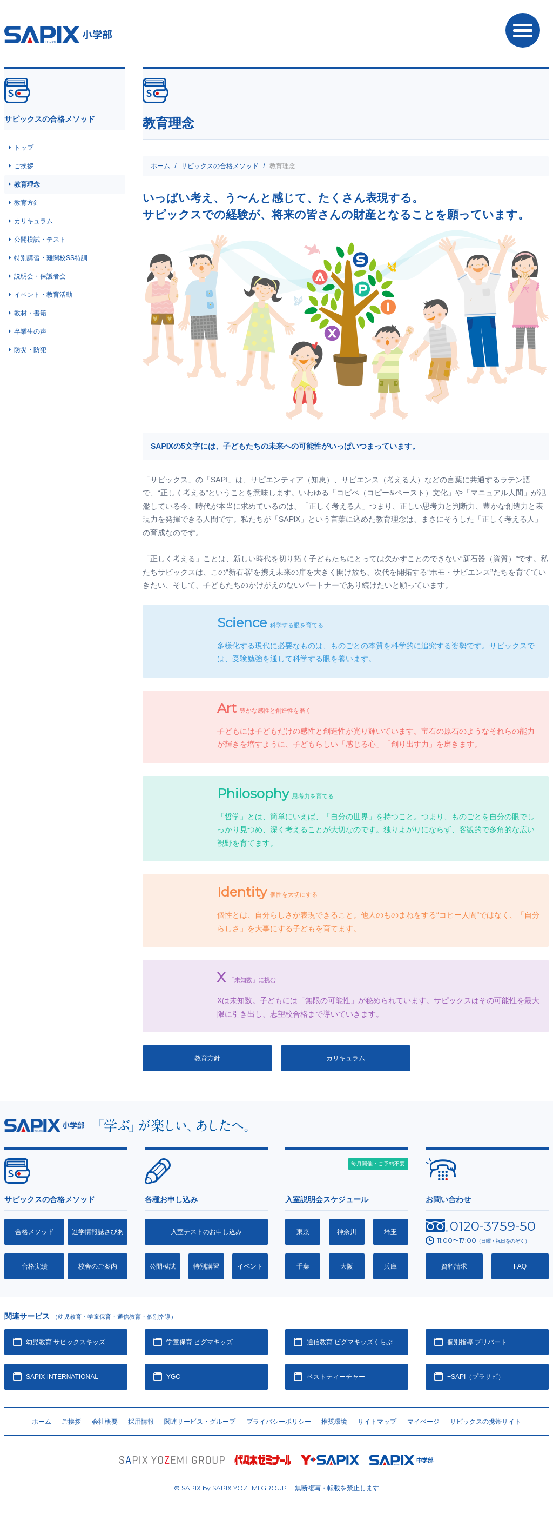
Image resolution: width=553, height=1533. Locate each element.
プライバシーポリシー (278, 1421)
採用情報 (141, 1421)
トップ (23, 147)
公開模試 (163, 1266)
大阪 (346, 1266)
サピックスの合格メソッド (220, 166)
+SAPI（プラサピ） (475, 1377)
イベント (250, 1266)
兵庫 (390, 1266)
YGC (173, 1377)
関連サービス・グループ (199, 1421)
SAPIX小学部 (58, 34)
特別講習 (206, 1266)
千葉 (302, 1266)
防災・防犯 (30, 350)
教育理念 (27, 184)
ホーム (160, 166)
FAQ (520, 1266)
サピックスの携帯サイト (485, 1421)
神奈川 (346, 1232)
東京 (302, 1232)
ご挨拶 (23, 166)
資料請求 (454, 1266)
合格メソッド (34, 1232)
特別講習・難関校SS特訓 (50, 258)
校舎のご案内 (97, 1266)
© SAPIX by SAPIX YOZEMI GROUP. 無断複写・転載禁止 (276, 1488)
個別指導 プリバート (477, 1342)
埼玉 (390, 1232)
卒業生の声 (30, 331)
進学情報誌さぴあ (98, 1232)
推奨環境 (334, 1421)
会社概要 (105, 1421)
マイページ (423, 1421)
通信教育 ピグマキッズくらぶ (350, 1342)
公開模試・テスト (40, 239)
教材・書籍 (30, 313)
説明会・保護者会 (40, 276)
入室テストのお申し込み (206, 1232)
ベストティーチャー (336, 1377)
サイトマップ (377, 1421)
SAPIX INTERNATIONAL (62, 1377)
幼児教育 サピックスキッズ (65, 1342)
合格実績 (35, 1266)
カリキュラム (345, 1058)
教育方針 (207, 1058)
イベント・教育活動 (43, 294)
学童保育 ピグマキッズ (199, 1342)
